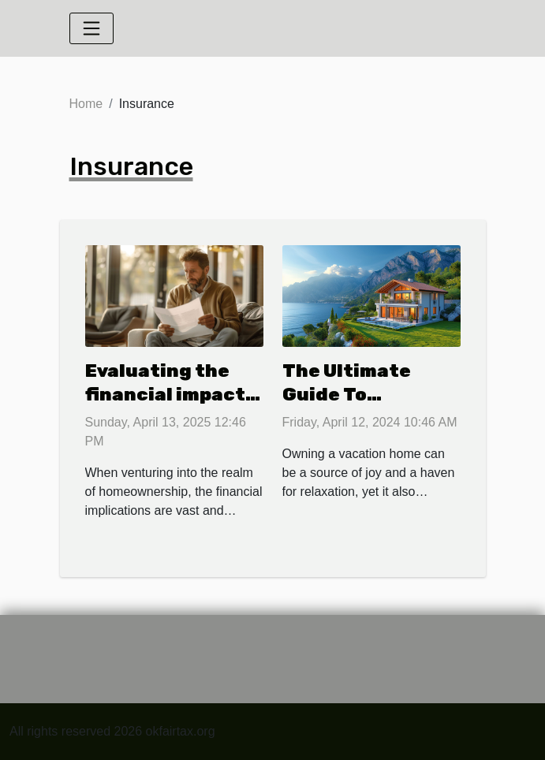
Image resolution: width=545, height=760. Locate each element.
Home (86, 103)
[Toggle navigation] (91, 28)
